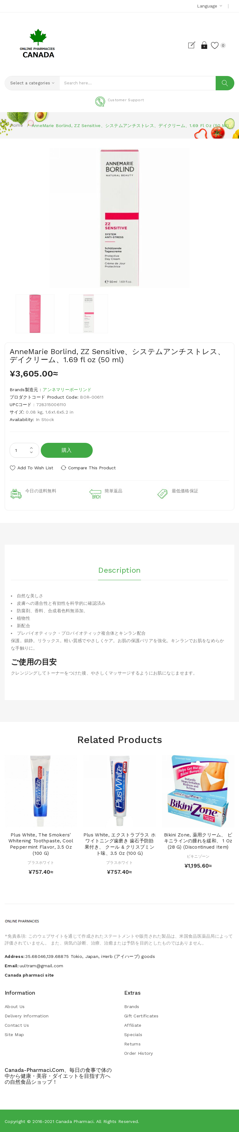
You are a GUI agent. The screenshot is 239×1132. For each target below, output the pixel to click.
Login (202, 45)
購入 (67, 450)
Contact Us (17, 1024)
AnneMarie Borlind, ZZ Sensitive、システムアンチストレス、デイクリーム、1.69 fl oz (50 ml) (130, 125)
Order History (138, 1052)
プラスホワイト (40, 862)
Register (192, 45)
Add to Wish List (35, 467)
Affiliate (133, 1024)
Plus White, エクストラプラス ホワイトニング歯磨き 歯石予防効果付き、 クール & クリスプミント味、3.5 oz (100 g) (119, 843)
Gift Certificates (141, 1015)
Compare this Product (93, 467)
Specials (133, 1033)
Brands (131, 1005)
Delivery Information (27, 1015)
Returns (132, 1043)
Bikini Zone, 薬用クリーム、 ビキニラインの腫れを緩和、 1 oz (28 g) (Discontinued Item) (198, 840)
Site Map (14, 1033)
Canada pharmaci (74, 1120)
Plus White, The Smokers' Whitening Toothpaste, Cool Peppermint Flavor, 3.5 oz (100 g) (40, 843)
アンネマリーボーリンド (67, 389)
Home (16, 125)
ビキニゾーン (198, 855)
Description (119, 569)
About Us (15, 1005)
